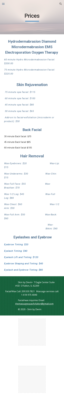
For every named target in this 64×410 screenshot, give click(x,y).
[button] (3, 4)
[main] (32, 17)
